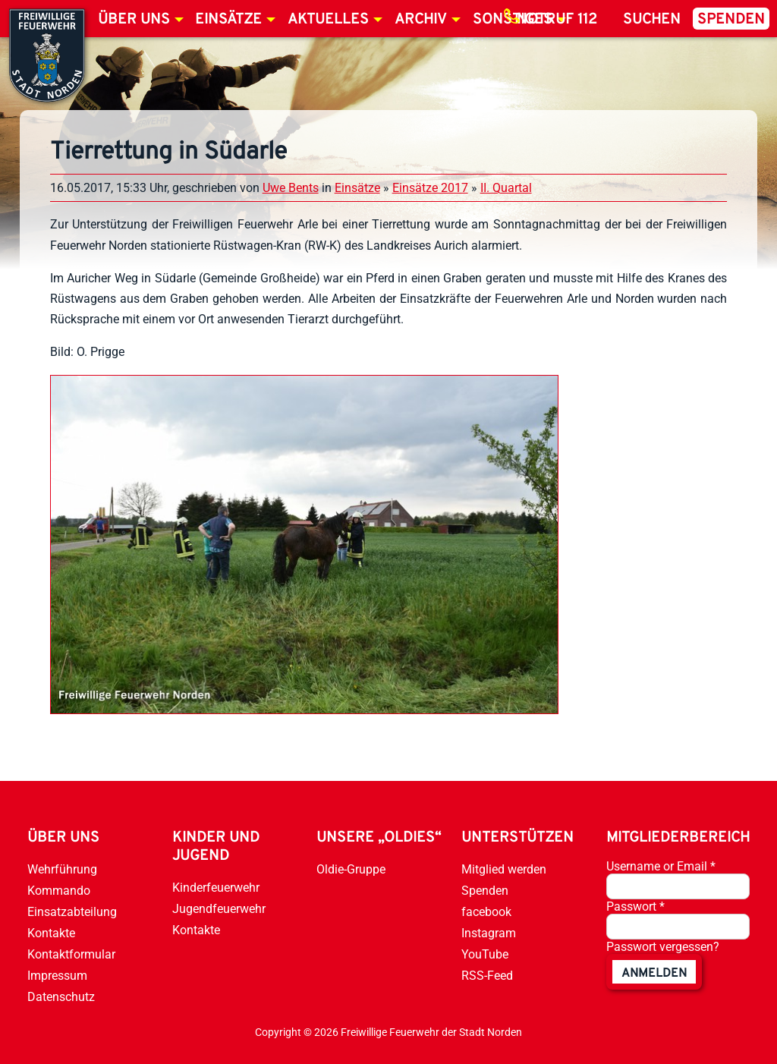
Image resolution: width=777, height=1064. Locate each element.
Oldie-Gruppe (350, 869)
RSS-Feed (487, 975)
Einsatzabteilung (72, 912)
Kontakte (51, 933)
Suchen (652, 20)
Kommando (58, 890)
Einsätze (228, 20)
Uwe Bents (291, 188)
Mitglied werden (503, 869)
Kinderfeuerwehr (216, 887)
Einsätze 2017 (430, 188)
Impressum (57, 975)
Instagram (488, 933)
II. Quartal (506, 188)
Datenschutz (61, 997)
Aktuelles (328, 20)
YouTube (484, 954)
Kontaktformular (71, 954)
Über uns (134, 20)
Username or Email (661, 866)
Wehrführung (62, 869)
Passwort (635, 906)
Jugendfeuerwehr (219, 909)
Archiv (421, 20)
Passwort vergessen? (662, 947)
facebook (486, 912)
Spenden (731, 20)
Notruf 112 (557, 20)
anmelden (654, 973)
